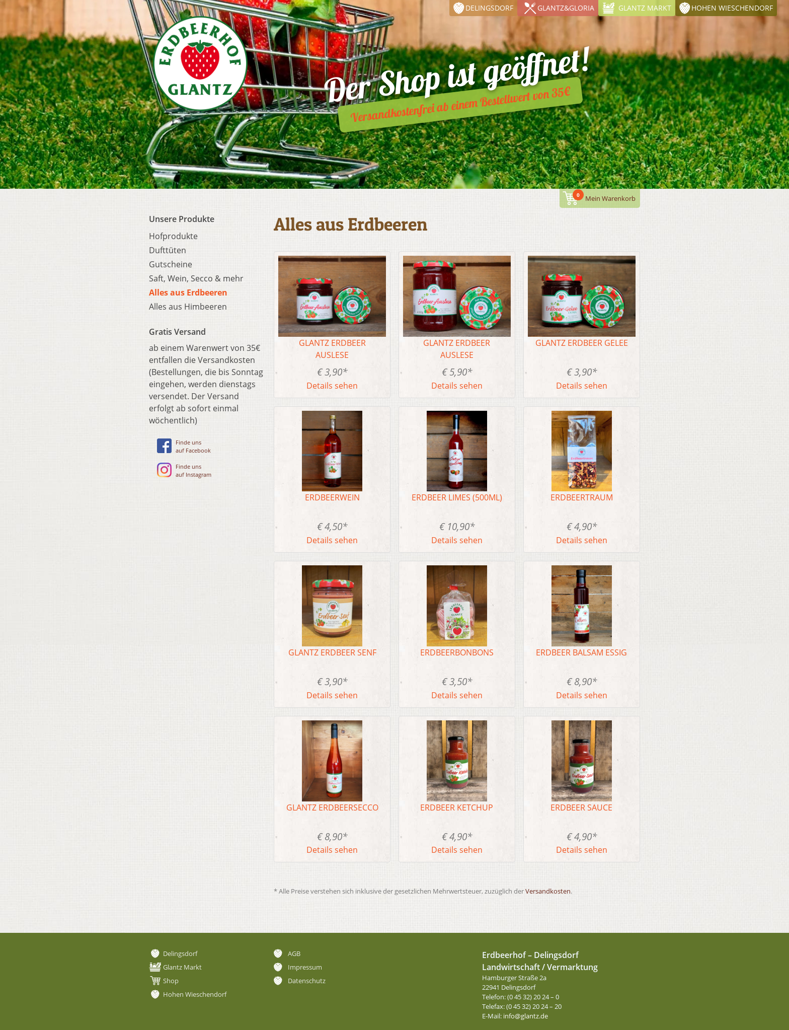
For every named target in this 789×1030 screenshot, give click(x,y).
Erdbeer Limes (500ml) (457, 497)
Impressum (305, 967)
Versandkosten (548, 891)
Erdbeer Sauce (581, 807)
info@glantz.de (525, 1015)
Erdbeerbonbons (457, 652)
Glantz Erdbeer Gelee (581, 342)
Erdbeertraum (581, 497)
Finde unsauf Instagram (184, 470)
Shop (171, 980)
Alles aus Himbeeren (188, 306)
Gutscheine (170, 264)
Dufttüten (167, 250)
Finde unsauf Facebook (184, 446)
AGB (294, 953)
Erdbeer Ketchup (456, 807)
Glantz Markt (644, 8)
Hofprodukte (173, 236)
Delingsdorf (489, 8)
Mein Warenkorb (604, 196)
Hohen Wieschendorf (732, 8)
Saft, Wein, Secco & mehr (196, 278)
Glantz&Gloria (565, 8)
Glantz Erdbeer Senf (332, 652)
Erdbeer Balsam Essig (581, 652)
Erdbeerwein (332, 497)
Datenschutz (307, 980)
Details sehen (332, 385)
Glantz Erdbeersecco (332, 807)
